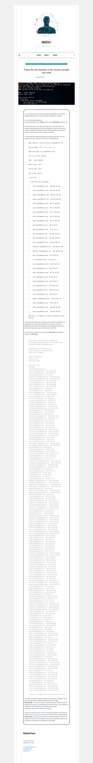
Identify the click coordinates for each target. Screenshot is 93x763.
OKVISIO (55, 55)
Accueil (39, 55)
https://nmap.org (48, 147)
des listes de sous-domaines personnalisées (41, 713)
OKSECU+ (46, 42)
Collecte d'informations (34, 64)
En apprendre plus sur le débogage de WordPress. (29, 747)
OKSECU (47, 64)
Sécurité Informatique (59, 64)
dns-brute (33, 136)
